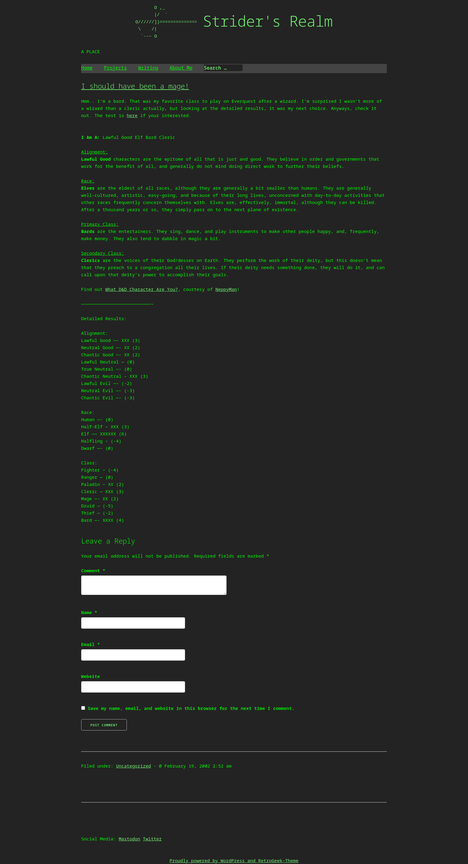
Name (89, 612)
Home (87, 68)
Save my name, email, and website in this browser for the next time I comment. (191, 708)
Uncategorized (133, 766)
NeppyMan (226, 289)
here (132, 115)
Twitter (152, 839)
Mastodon (129, 839)
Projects (115, 68)
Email (90, 644)
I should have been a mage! (135, 86)
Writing (148, 68)
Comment (93, 570)
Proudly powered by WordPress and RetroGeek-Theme (234, 860)
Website (90, 676)
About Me (181, 68)
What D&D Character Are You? (141, 289)
